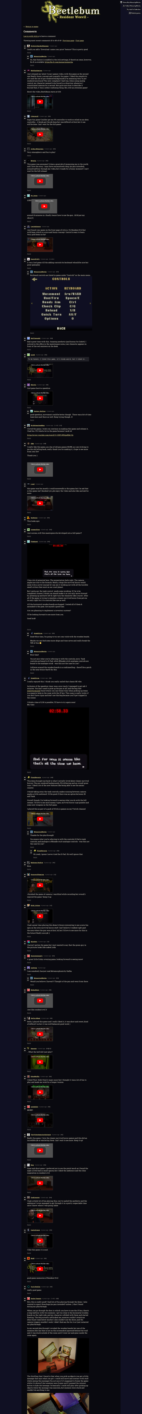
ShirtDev (34, 942)
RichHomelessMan (38, 425)
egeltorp (34, 968)
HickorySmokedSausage (40, 46)
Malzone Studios (37, 863)
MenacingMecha (40, 56)
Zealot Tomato (36, 1298)
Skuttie (33, 385)
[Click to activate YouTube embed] (40, 102)
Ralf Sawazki (35, 338)
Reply (29, 52)
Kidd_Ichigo (35, 905)
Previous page (68, 40)
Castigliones (35, 1230)
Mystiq (33, 161)
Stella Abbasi (35, 1018)
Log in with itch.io (31, 36)
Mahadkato (35, 990)
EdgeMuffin (35, 1076)
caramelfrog (35, 529)
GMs (32, 443)
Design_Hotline (40, 411)
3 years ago (53, 46)
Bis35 (32, 1258)
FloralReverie (36, 777)
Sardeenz (34, 518)
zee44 (33, 355)
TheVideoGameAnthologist (41, 1135)
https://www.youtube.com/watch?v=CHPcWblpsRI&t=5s (50, 435)
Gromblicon (38, 633)
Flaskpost (34, 541)
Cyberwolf (34, 116)
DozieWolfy (35, 259)
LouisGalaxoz (36, 226)
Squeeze (34, 1048)
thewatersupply (37, 956)
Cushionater (35, 1197)
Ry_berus (34, 196)
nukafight (34, 1107)
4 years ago (43, 116)
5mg (32, 1165)
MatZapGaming (36, 70)
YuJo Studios (35, 1287)
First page (80, 40)
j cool (33, 484)
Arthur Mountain (37, 149)
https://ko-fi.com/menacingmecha (59, 62)
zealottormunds (33, 691)
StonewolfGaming (37, 874)
